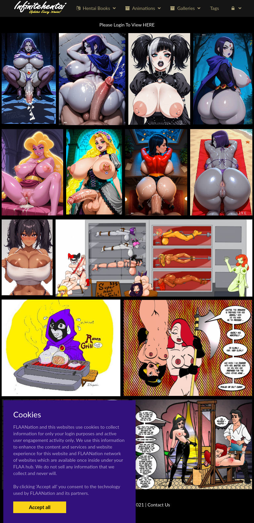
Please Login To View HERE (127, 24)
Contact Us (159, 504)
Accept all (39, 507)
